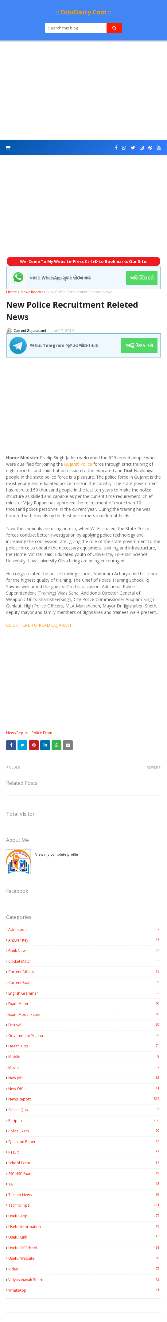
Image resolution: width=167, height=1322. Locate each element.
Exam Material (84, 1003)
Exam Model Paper (84, 1014)
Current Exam (84, 982)
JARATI (64, 625)
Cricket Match (84, 961)
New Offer (84, 1088)
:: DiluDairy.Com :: (83, 12)
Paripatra (84, 1120)
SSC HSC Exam (84, 1173)
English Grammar (84, 993)
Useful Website (84, 1258)
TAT (84, 1184)
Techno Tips (84, 1205)
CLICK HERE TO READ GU (31, 625)
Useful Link (84, 1237)
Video (84, 1269)
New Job (84, 1078)
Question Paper (84, 1141)
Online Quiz (84, 1109)
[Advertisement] (83, 91)
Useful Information (84, 1226)
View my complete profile (56, 854)
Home (11, 292)
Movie (84, 1067)
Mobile (84, 1056)
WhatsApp (84, 1290)
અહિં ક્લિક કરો (139, 345)
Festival (84, 1024)
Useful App (84, 1216)
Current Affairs (84, 971)
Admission (84, 929)
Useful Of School (84, 1248)
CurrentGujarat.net (30, 330)
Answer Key (84, 940)
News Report (32, 292)
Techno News (84, 1194)
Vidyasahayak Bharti (84, 1279)
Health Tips (84, 1046)
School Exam (84, 1163)
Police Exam (42, 732)
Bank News (84, 950)
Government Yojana (84, 1035)
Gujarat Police (78, 464)
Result (84, 1152)
